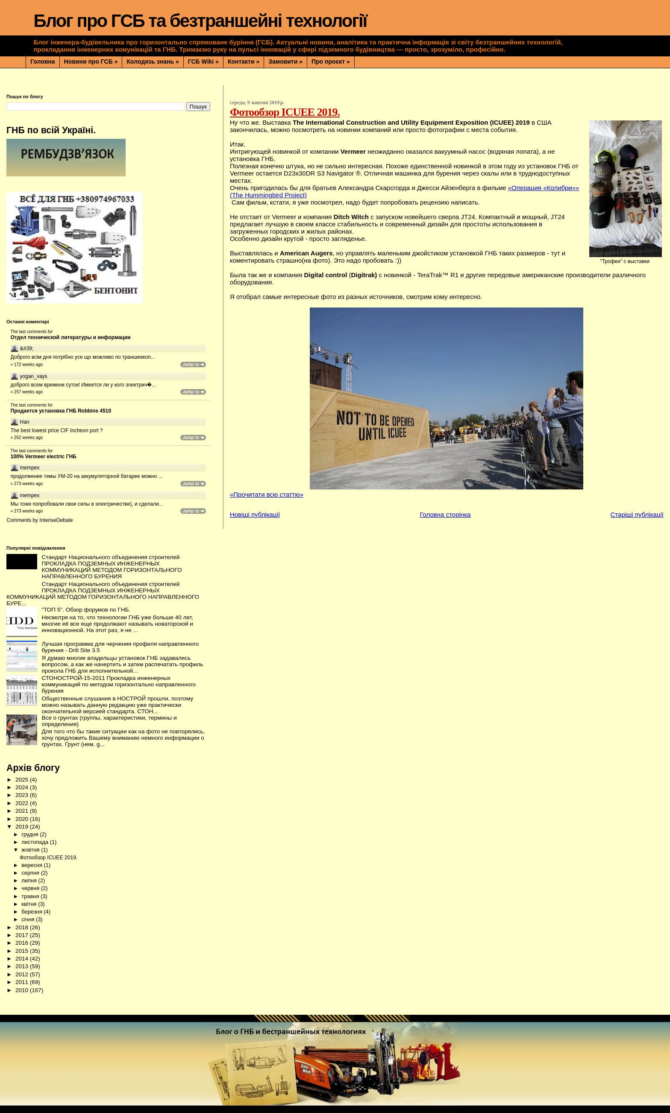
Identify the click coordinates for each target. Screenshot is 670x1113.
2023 (22, 795)
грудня (30, 834)
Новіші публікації (255, 514)
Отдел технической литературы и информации (71, 337)
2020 (22, 819)
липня (29, 880)
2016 (22, 943)
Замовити (285, 61)
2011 (22, 982)
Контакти (243, 61)
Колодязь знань (152, 61)
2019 (22, 826)
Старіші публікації (637, 514)
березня (32, 911)
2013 (22, 966)
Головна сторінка (445, 514)
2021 (22, 811)
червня (31, 888)
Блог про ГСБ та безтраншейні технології (200, 21)
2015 (22, 951)
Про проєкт (330, 61)
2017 (22, 935)
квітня (29, 904)
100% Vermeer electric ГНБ (43, 457)
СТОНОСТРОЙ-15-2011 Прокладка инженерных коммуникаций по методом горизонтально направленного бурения (118, 684)
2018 (22, 927)
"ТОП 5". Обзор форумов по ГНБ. (85, 609)
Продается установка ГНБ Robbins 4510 (61, 411)
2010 (22, 990)
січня (28, 919)
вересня (32, 865)
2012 (22, 974)
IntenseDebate (56, 520)
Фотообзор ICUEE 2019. (285, 112)
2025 (22, 779)
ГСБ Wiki (203, 61)
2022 (22, 803)
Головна (42, 61)
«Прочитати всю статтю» (266, 494)
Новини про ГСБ (91, 61)
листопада (35, 842)
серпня (31, 873)
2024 (22, 787)
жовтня (31, 849)
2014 (22, 958)
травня (31, 896)
